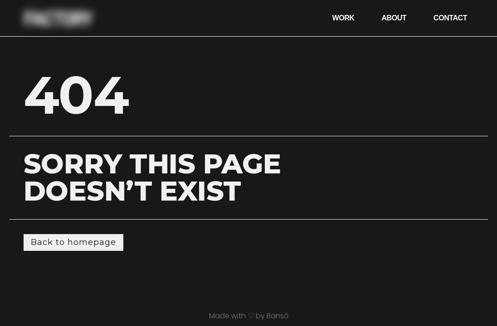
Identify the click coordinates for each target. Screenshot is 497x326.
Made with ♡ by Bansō (248, 316)
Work (343, 18)
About (393, 18)
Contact (450, 18)
